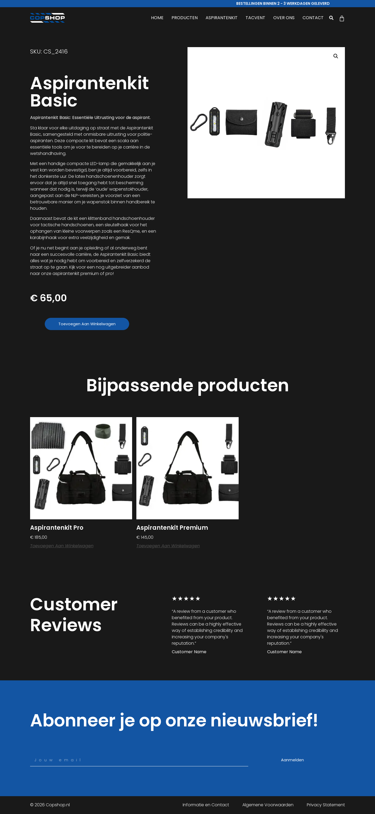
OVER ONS (284, 18)
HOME (157, 18)
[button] (331, 17)
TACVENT (255, 18)
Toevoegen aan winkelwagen (89, 324)
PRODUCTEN (185, 18)
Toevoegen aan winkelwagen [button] (61, 546)
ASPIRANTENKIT (222, 18)
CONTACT (313, 18)
